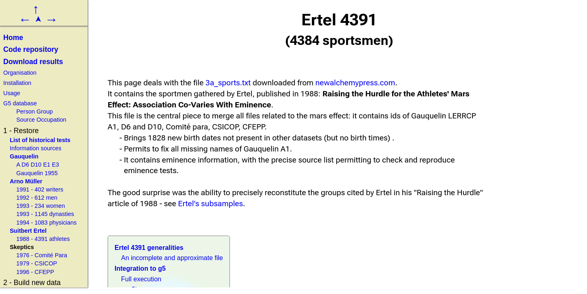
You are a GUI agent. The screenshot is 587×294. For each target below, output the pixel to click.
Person (25, 111)
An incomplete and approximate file (172, 257)
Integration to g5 (140, 268)
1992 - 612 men (36, 197)
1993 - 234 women (40, 206)
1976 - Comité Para (41, 255)
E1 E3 (51, 164)
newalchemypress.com (355, 82)
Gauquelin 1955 (37, 173)
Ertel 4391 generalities (149, 247)
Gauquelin (24, 156)
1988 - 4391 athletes (43, 239)
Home (13, 37)
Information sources (35, 148)
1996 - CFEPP (35, 272)
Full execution (141, 279)
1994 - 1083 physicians (46, 222)
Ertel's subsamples (210, 203)
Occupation (51, 119)
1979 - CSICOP (36, 263)
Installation (17, 83)
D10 (36, 164)
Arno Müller (26, 181)
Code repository (30, 49)
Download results (33, 62)
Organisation (20, 72)
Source (25, 119)
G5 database (20, 103)
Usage (11, 93)
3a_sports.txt (228, 82)
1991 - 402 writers (39, 189)
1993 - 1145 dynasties (45, 214)
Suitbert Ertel (28, 230)
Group (45, 111)
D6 (25, 164)
